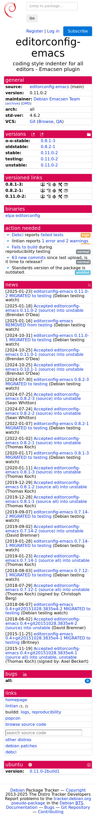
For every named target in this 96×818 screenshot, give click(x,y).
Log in (53, 30)
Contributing (50, 811)
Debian (17, 790)
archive (13, 103)
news (11, 285)
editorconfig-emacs (49, 86)
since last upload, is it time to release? (48, 260)
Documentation (21, 807)
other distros (18, 739)
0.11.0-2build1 (44, 771)
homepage (16, 699)
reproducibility (46, 712)
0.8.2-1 (48, 146)
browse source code (25, 724)
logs (25, 712)
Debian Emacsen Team (57, 99)
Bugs (49, 807)
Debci (18, 234)
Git (33, 121)
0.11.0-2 (49, 152)
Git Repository (75, 807)
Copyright (76, 790)
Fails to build (24, 247)
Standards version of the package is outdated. (48, 270)
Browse (45, 121)
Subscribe (78, 31)
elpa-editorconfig (22, 215)
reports (48, 235)
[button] (8, 234)
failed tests (52, 234)
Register (34, 30)
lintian (11, 705)
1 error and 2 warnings (65, 241)
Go (32, 18)
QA (59, 121)
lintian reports (48, 241)
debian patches (21, 745)
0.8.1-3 (48, 140)
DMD (26, 103)
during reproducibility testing (48, 249)
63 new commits (29, 257)
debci (10, 752)
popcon (12, 718)
